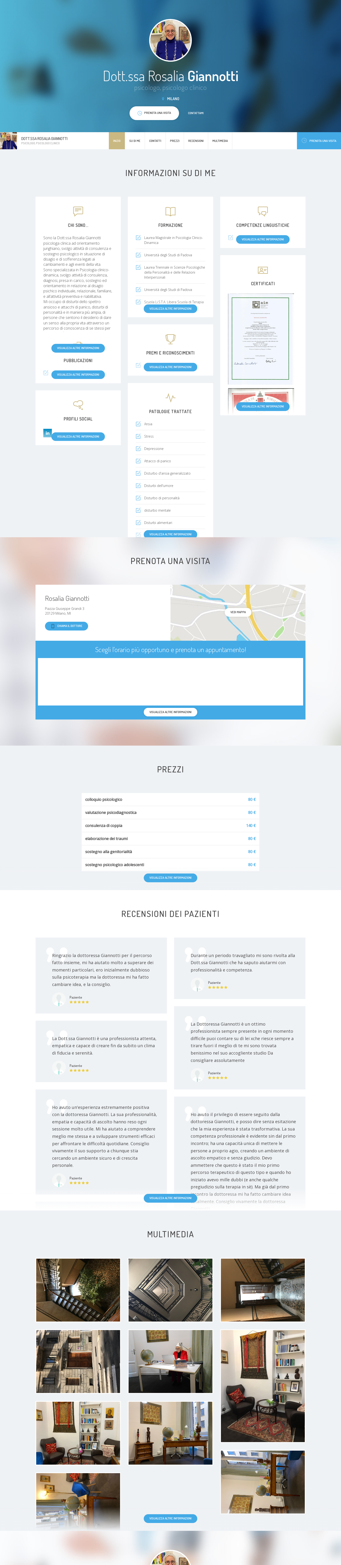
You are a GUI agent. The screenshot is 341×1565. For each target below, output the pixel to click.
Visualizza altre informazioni (78, 348)
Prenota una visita (319, 140)
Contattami (196, 113)
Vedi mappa (238, 612)
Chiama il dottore (66, 626)
